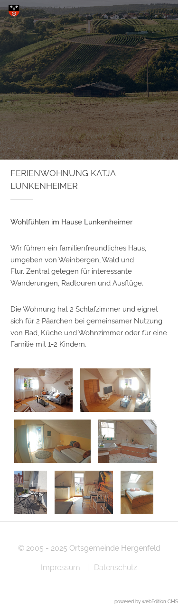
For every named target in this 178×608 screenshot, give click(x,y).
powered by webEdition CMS (146, 601)
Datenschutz (115, 567)
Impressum (60, 567)
